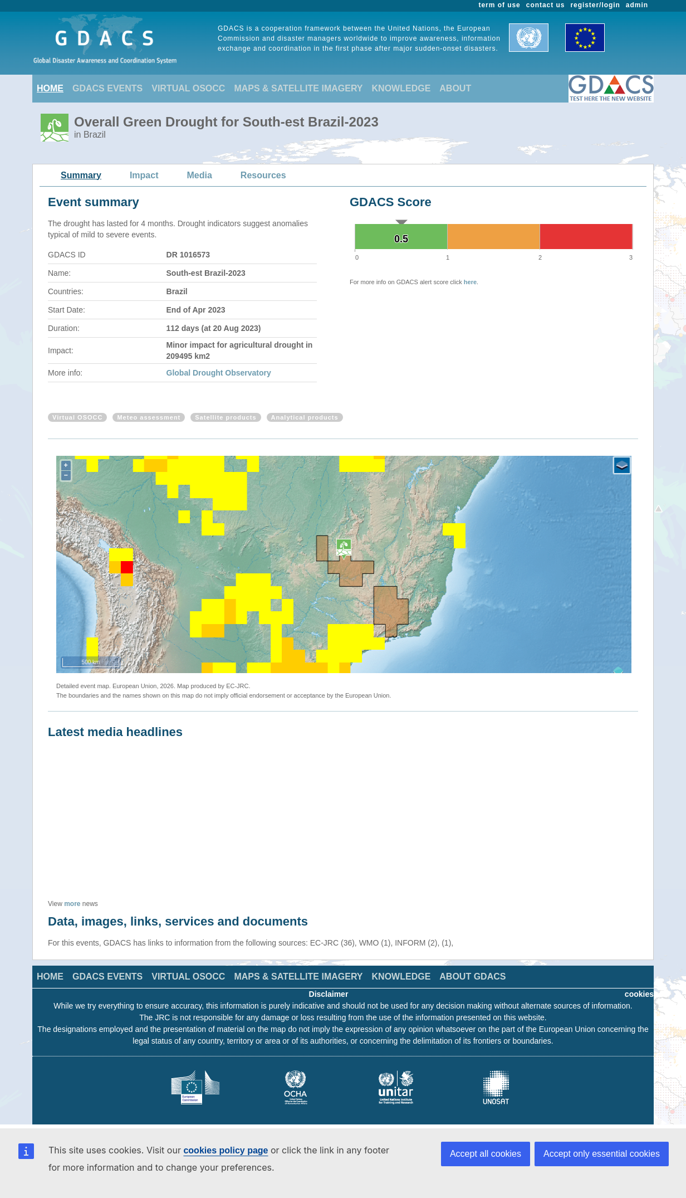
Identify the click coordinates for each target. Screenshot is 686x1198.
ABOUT (455, 88)
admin (637, 5)
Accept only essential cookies (601, 1153)
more (72, 904)
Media (199, 175)
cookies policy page (225, 1150)
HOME (50, 88)
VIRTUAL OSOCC (188, 88)
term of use (500, 5)
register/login (595, 5)
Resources (263, 175)
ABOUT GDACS (472, 976)
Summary (81, 175)
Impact (144, 175)
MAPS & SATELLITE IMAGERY (298, 88)
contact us (545, 5)
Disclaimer (329, 994)
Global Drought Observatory (218, 372)
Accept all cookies (485, 1153)
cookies (639, 994)
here (470, 282)
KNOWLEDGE (401, 88)
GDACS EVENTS (107, 88)
